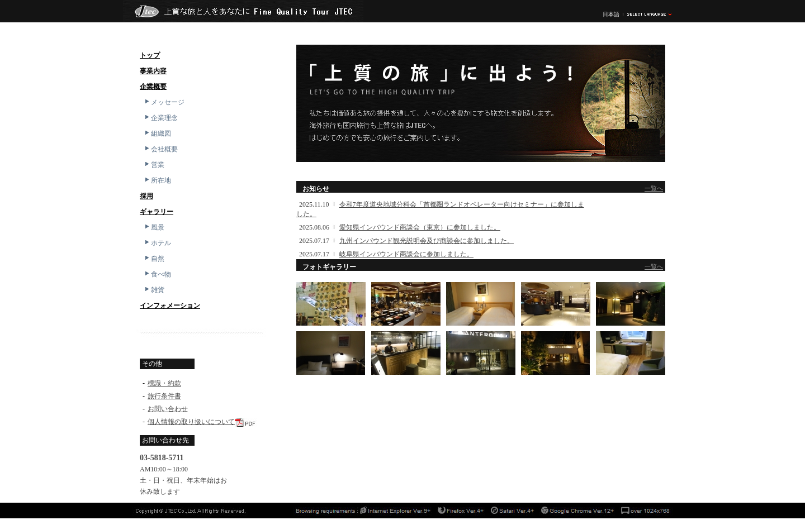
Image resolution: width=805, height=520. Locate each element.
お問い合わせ (168, 409)
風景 (153, 227)
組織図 (157, 133)
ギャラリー (156, 212)
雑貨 (153, 290)
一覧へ (654, 188)
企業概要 (153, 86)
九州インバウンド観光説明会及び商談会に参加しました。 (426, 241)
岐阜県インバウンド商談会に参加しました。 (406, 254)
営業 (153, 165)
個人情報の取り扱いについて (191, 422)
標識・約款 (164, 383)
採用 (146, 196)
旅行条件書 (164, 396)
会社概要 (160, 149)
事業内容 (153, 71)
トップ (150, 55)
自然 (153, 259)
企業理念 (160, 118)
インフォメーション (170, 305)
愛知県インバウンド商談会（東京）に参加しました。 (419, 227)
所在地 (157, 180)
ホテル (157, 243)
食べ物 (157, 274)
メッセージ (163, 102)
